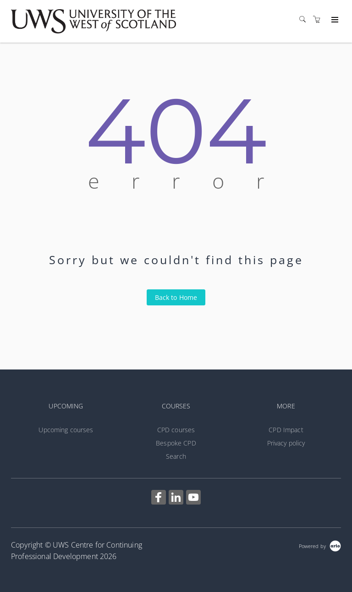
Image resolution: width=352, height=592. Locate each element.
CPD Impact (286, 429)
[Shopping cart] (319, 19)
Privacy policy (286, 443)
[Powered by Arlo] (320, 545)
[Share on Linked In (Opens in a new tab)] (176, 498)
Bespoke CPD (176, 443)
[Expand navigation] (334, 20)
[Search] (305, 19)
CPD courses (176, 429)
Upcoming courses (65, 429)
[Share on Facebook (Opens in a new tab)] (158, 498)
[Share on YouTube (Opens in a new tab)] (193, 498)
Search (176, 456)
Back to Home (176, 297)
